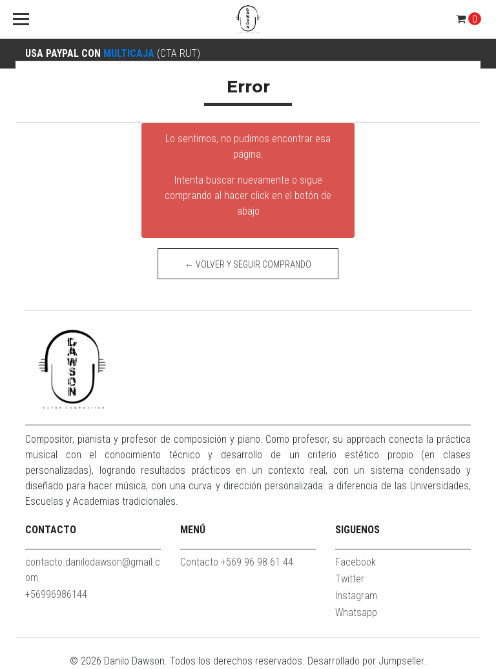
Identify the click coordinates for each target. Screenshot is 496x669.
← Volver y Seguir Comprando (248, 264)
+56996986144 (56, 594)
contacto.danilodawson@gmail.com (92, 570)
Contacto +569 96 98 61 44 (236, 562)
